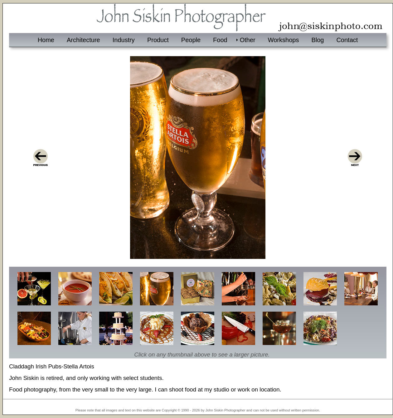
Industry (124, 39)
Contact (347, 39)
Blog (317, 39)
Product (158, 39)
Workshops (283, 39)
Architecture (83, 39)
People (191, 39)
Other (247, 39)
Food (220, 39)
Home (46, 39)
